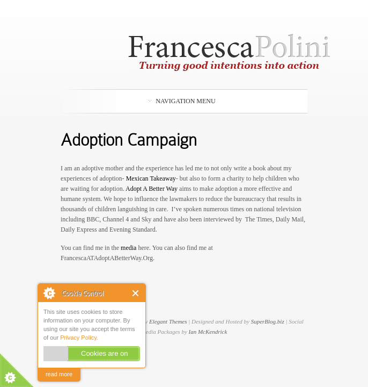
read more (59, 374)
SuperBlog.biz (267, 321)
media (129, 248)
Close (136, 293)
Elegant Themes (168, 321)
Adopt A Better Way (152, 188)
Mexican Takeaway (151, 178)
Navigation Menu (182, 101)
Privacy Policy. (79, 337)
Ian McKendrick (208, 331)
